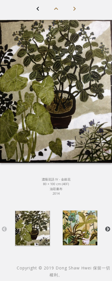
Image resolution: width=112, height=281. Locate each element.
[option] (32, 228)
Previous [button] (4, 229)
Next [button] (108, 229)
